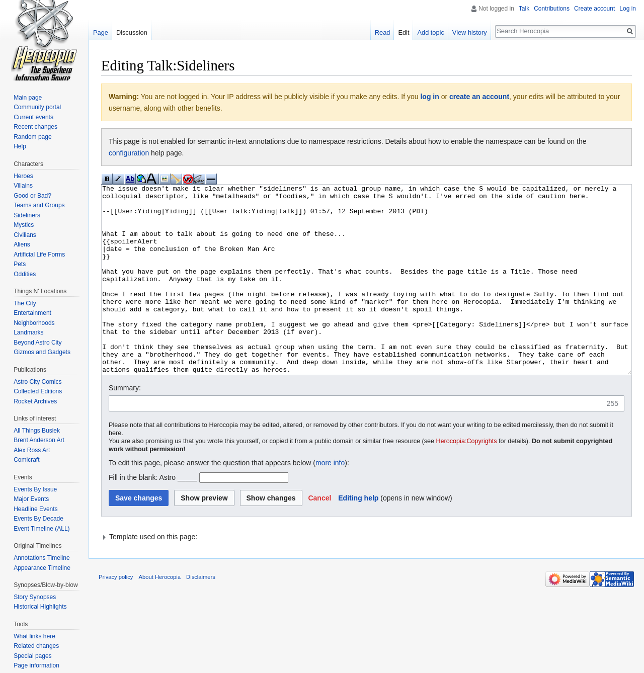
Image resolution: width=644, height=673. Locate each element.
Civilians (25, 234)
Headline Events (35, 509)
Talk (524, 8)
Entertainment (32, 312)
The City (25, 303)
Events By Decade (38, 518)
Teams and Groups (39, 205)
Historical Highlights (40, 606)
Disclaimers (200, 615)
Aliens (22, 244)
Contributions (552, 8)
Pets (20, 264)
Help (20, 146)
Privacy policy (116, 615)
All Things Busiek (37, 430)
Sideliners (27, 215)
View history (469, 32)
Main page (28, 97)
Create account (594, 8)
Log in (627, 8)
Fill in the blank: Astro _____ (153, 515)
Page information (36, 665)
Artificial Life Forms (39, 254)
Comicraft (26, 459)
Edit (403, 32)
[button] (319, 536)
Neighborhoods (34, 322)
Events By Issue (35, 489)
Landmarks (28, 332)
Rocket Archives (35, 401)
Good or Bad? (32, 195)
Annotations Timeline (41, 557)
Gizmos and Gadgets (42, 352)
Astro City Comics (37, 381)
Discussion (131, 32)
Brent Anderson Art (39, 440)
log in (429, 97)
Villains (23, 185)
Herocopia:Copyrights (466, 478)
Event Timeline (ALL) (41, 528)
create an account (479, 97)
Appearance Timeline (42, 567)
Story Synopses (35, 597)
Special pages (32, 655)
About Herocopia (160, 615)
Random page (32, 136)
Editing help (358, 536)
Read (382, 32)
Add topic (430, 32)
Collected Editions (38, 391)
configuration (129, 153)
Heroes (23, 176)
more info (330, 500)
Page (100, 32)
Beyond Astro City (37, 342)
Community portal (37, 107)
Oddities (25, 274)
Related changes (36, 645)
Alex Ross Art (32, 450)
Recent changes (35, 126)
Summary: (125, 426)
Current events (33, 117)
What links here (34, 636)
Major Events (31, 498)
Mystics (24, 224)
